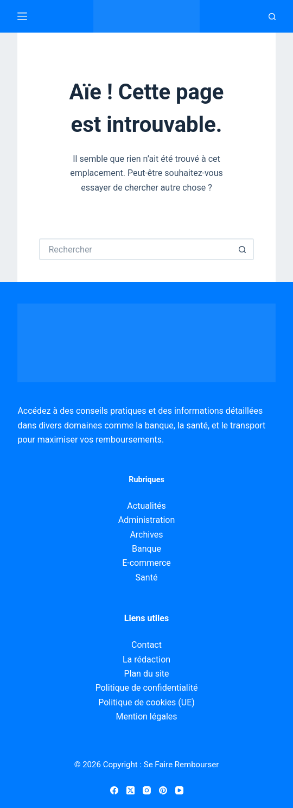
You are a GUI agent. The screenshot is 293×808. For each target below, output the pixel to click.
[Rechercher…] (135, 249)
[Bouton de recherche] (243, 249)
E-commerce (146, 563)
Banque (146, 549)
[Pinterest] (163, 790)
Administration (146, 520)
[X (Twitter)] (130, 790)
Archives (146, 534)
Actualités (146, 506)
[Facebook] (114, 790)
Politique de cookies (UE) (146, 702)
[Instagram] (147, 790)
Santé (147, 577)
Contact (146, 645)
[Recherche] (272, 16)
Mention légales (146, 716)
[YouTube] (179, 790)
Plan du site (146, 673)
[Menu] (22, 16)
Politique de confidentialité (146, 688)
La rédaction (146, 659)
